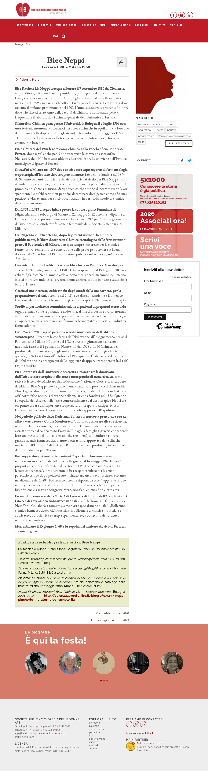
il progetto (25, 24)
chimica (157, 124)
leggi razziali (145, 130)
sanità (141, 141)
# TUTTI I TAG (179, 143)
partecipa (89, 24)
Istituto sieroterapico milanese (174, 136)
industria (172, 130)
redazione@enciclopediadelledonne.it (44, 733)
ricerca (159, 130)
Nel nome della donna (149, 743)
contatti (176, 24)
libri (103, 24)
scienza (170, 124)
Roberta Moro (30, 79)
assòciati (141, 24)
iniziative (159, 24)
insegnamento (146, 136)
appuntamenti (121, 24)
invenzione (144, 124)
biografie (44, 24)
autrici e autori (67, 24)
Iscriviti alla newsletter (139, 733)
